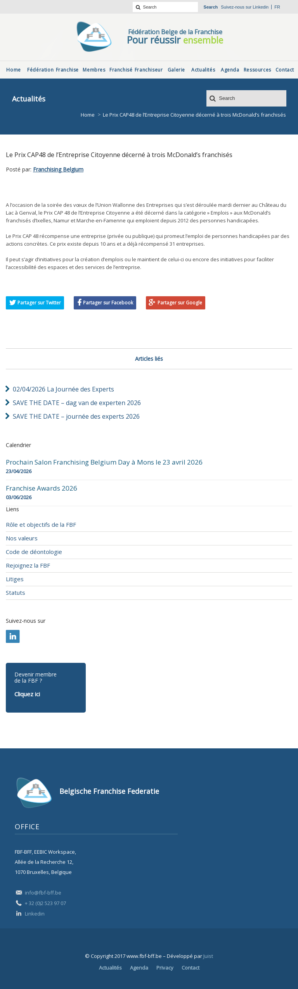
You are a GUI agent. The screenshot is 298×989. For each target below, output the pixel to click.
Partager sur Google (180, 302)
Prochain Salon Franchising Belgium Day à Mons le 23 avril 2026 (104, 462)
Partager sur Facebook (108, 302)
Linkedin (261, 7)
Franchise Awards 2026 (41, 488)
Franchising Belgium (58, 169)
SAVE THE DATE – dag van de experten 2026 (77, 402)
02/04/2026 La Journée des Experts (63, 389)
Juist (208, 955)
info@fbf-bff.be (43, 892)
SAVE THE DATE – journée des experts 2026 (76, 416)
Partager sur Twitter (39, 302)
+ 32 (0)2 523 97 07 (45, 903)
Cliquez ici (27, 694)
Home (88, 114)
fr (277, 7)
